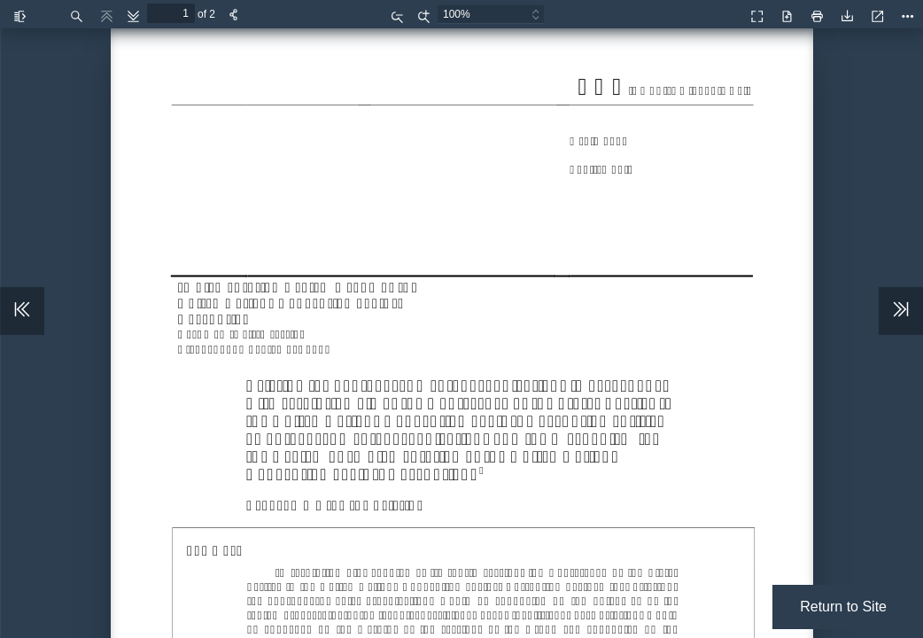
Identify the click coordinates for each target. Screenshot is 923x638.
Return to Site (843, 606)
